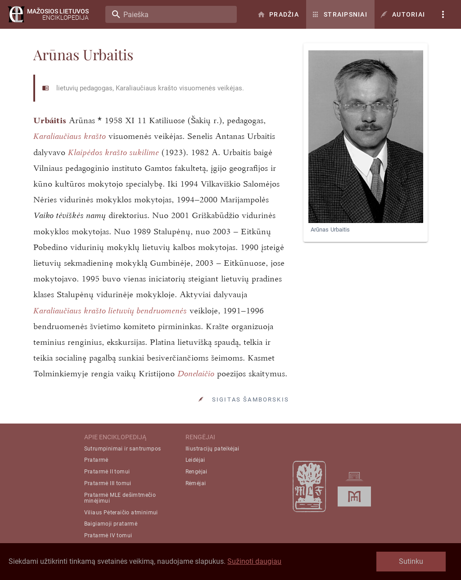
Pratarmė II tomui (107, 471)
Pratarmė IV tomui (108, 535)
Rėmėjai (195, 483)
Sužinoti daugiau (254, 561)
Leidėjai (195, 460)
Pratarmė (96, 460)
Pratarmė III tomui (107, 483)
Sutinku (411, 561)
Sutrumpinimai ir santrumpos (122, 449)
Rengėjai (196, 471)
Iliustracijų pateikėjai (212, 449)
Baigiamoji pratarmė (111, 524)
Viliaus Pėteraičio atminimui (121, 512)
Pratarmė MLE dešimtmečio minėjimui (120, 498)
